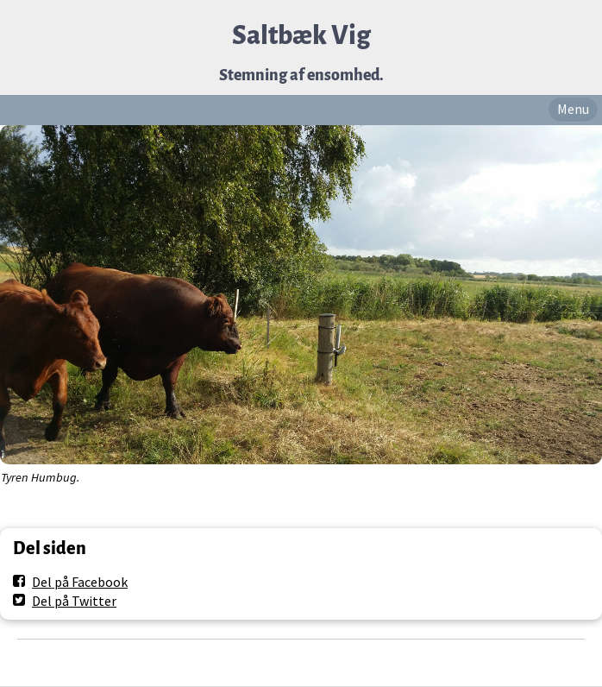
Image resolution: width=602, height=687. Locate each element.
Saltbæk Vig (301, 36)
